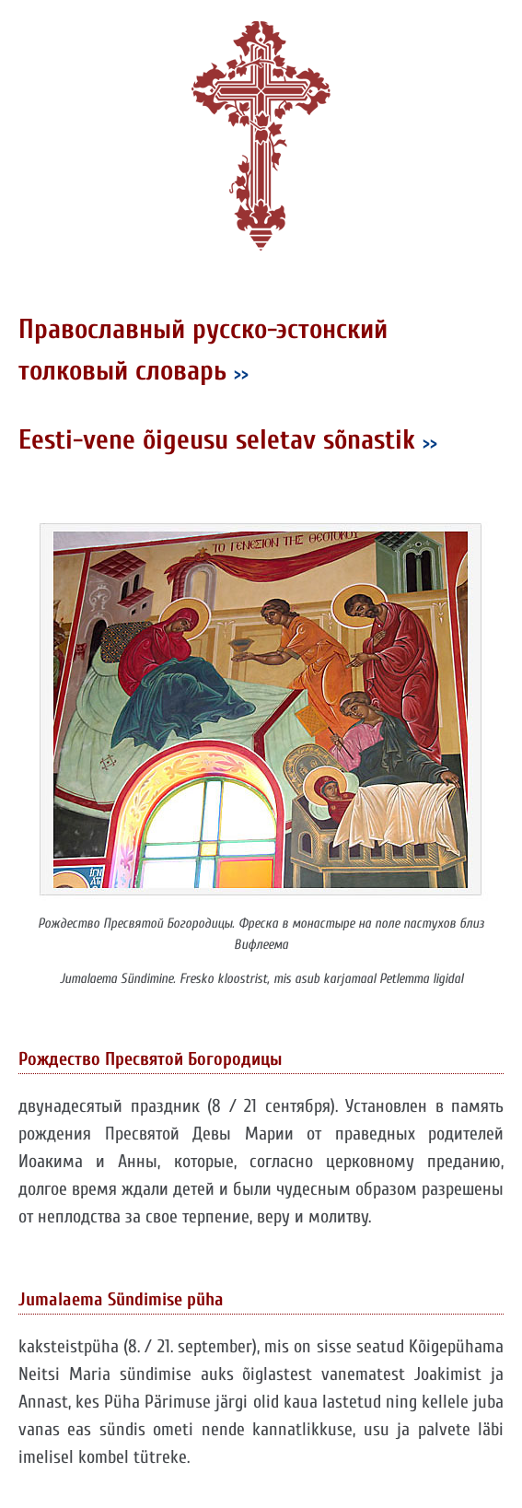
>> (241, 373)
